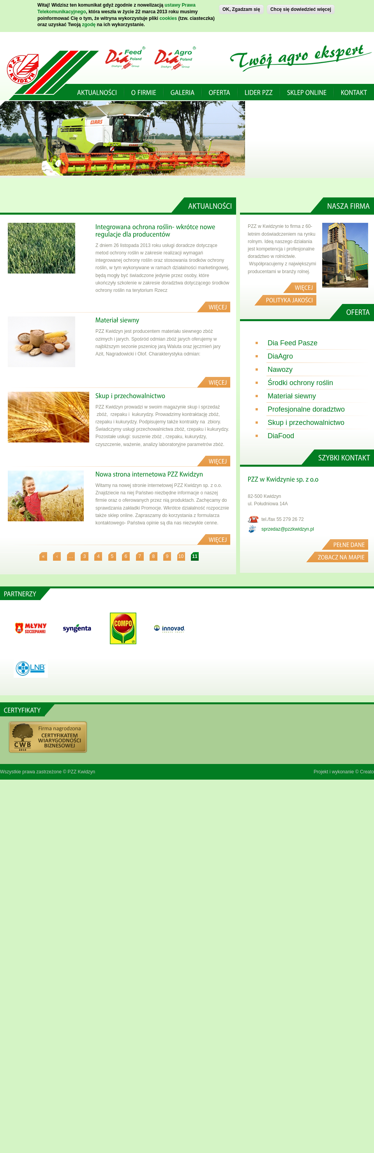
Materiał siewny (292, 396)
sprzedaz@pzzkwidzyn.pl (287, 529)
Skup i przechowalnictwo (306, 422)
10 (180, 556)
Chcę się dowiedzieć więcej (300, 8)
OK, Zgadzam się (241, 8)
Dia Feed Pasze (293, 343)
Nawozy (280, 369)
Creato (367, 772)
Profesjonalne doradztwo (306, 409)
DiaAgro (280, 356)
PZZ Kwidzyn (81, 772)
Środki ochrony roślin (300, 383)
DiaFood (281, 436)
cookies (168, 17)
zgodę (89, 24)
